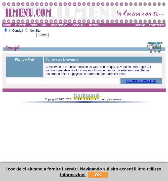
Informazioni (73, 174)
